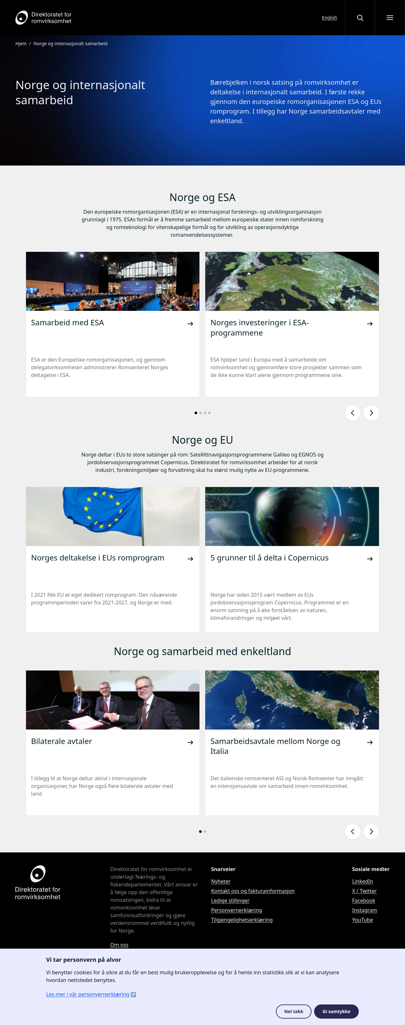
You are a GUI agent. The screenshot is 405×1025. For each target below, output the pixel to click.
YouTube (362, 919)
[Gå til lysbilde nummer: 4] (209, 413)
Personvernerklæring (236, 910)
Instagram (364, 910)
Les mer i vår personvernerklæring (87, 994)
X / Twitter (364, 890)
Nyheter (221, 881)
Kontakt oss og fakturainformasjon (253, 890)
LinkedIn (362, 881)
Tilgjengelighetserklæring (242, 919)
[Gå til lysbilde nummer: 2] (200, 413)
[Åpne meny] (390, 18)
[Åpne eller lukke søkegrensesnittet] (360, 18)
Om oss (119, 944)
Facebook (363, 900)
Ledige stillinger (230, 900)
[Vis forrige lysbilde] (353, 413)
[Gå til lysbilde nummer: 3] (205, 413)
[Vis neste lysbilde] (371, 413)
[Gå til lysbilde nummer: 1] (196, 413)
